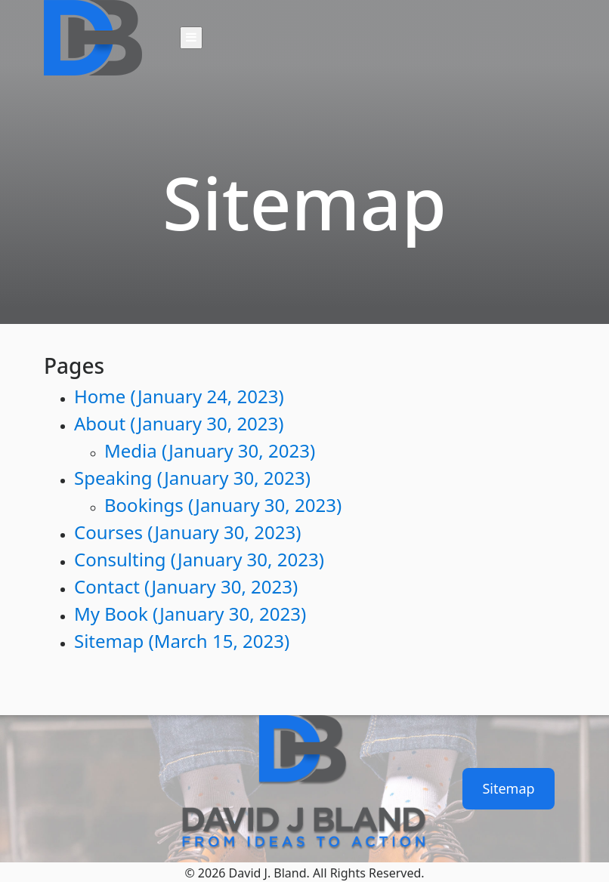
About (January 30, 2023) (179, 423)
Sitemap (508, 788)
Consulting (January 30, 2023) (199, 559)
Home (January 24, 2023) (179, 396)
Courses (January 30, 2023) (187, 532)
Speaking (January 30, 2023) (192, 477)
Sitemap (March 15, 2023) (181, 640)
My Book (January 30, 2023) (190, 613)
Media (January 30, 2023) (209, 450)
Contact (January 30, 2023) (186, 586)
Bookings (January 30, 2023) (223, 504)
